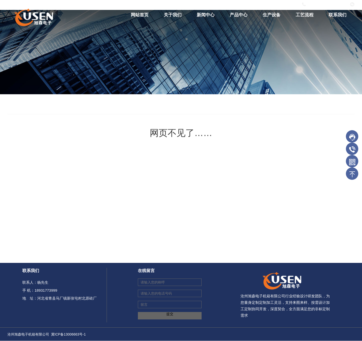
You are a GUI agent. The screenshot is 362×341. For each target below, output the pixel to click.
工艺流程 (305, 14)
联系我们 (338, 14)
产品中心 (239, 14)
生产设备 (272, 14)
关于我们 (173, 14)
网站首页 (141, 14)
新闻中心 (206, 14)
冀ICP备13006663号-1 (68, 334)
